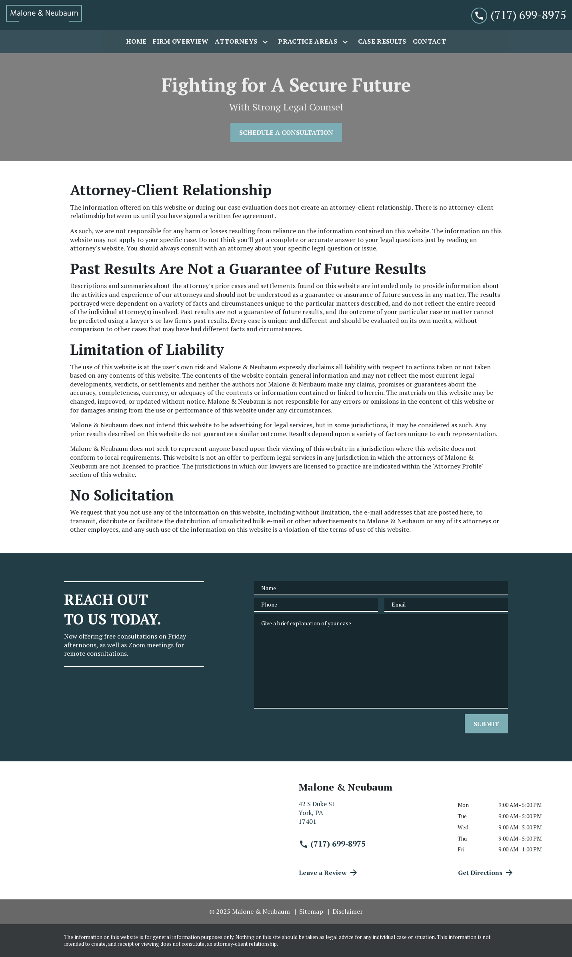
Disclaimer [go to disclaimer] (347, 911)
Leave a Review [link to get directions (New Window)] (328, 872)
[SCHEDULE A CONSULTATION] (286, 132)
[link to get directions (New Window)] (372, 816)
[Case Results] (382, 41)
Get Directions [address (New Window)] (486, 872)
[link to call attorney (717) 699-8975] (518, 15)
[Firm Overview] (181, 41)
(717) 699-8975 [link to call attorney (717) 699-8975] (332, 844)
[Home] (136, 41)
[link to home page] (44, 15)
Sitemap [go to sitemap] (311, 911)
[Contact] (429, 41)
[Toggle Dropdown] (267, 42)
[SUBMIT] (486, 723)
